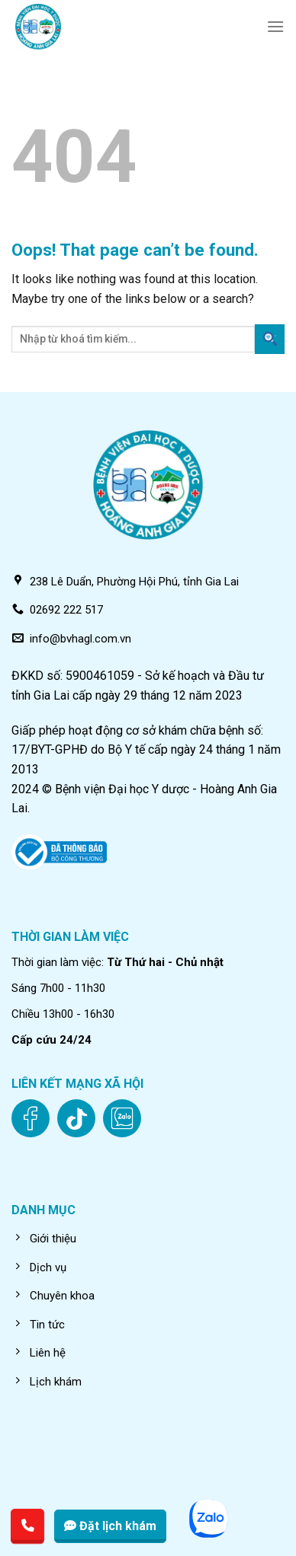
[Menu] (275, 26)
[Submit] (270, 339)
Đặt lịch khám (110, 1526)
